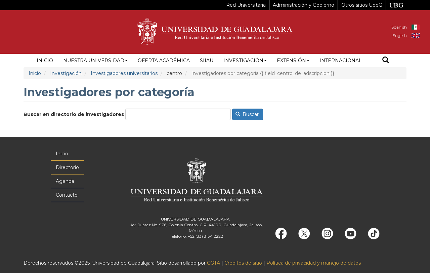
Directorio (67, 167)
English (399, 35)
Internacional (340, 60)
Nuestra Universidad (95, 60)
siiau (206, 60)
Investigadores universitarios (124, 73)
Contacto (67, 195)
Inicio (45, 60)
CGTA (213, 263)
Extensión (293, 60)
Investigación (245, 60)
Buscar (247, 114)
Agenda (65, 181)
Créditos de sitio (243, 263)
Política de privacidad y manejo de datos (313, 263)
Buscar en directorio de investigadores (74, 114)
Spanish (399, 27)
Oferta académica (164, 60)
